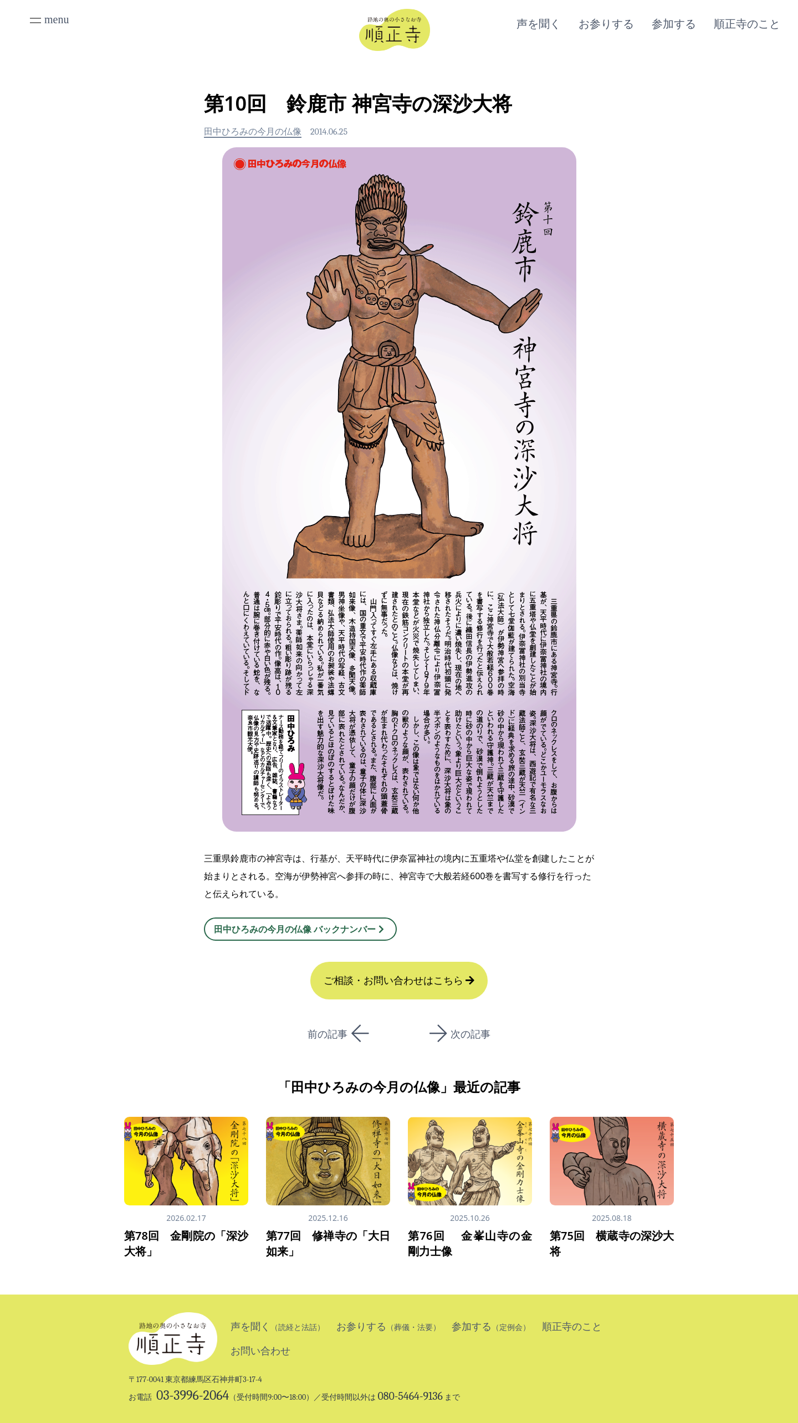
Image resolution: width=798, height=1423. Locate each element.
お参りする (606, 24)
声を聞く (538, 24)
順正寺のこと (747, 24)
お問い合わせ (260, 1351)
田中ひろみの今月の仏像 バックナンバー (300, 929)
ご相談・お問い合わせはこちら (399, 980)
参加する (674, 24)
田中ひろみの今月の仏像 (252, 132)
